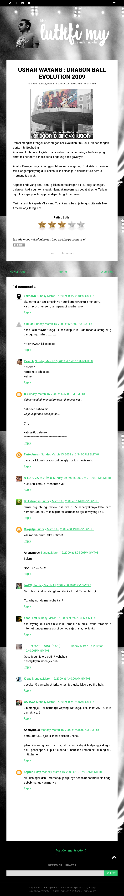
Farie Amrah (32, 454)
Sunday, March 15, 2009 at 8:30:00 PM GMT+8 (62, 585)
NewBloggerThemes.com (83, 891)
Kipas (27, 678)
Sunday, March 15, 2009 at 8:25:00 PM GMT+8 (69, 552)
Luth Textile (71, 83)
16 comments (89, 83)
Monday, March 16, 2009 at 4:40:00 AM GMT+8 (61, 678)
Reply (27, 312)
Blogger (93, 887)
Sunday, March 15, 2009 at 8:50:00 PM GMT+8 (67, 618)
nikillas (28, 324)
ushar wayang (67, 253)
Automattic (44, 891)
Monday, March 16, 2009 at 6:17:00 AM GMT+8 (65, 702)
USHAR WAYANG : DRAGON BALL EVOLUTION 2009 (62, 73)
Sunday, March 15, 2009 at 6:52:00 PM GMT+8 (56, 394)
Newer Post (17, 271)
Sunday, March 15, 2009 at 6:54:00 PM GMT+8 (70, 454)
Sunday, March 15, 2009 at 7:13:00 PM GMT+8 (82, 478)
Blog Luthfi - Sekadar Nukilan (60, 887)
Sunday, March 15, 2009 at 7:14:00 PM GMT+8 (70, 501)
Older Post (107, 271)
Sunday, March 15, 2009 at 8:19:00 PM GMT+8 (65, 529)
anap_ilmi (30, 618)
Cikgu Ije (30, 529)
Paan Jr (29, 361)
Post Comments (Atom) (71, 850)
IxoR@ (28, 585)
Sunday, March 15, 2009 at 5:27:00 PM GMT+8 (63, 324)
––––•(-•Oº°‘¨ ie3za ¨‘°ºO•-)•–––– (46, 646)
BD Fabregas (32, 501)
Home (63, 271)
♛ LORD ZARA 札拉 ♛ (38, 478)
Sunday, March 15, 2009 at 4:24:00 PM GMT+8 (65, 296)
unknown (30, 296)
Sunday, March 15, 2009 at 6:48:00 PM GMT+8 (64, 361)
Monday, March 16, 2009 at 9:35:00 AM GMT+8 (70, 730)
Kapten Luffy (32, 772)
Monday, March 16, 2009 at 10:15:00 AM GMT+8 (72, 772)
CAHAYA (29, 702)
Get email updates (62, 865)
